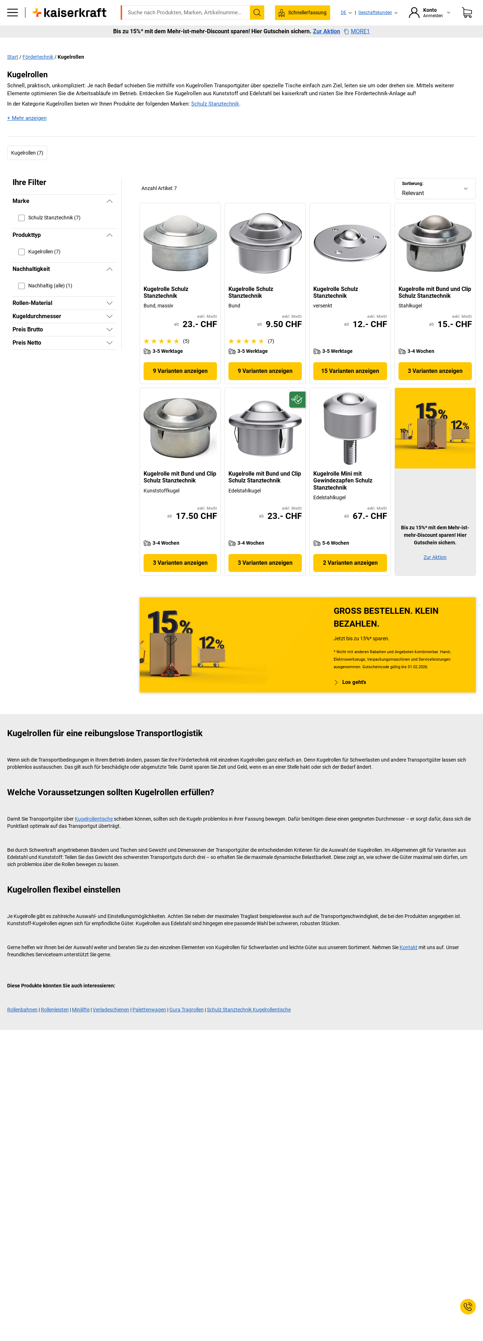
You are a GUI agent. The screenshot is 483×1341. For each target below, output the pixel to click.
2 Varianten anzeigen (350, 577)
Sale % (448, 44)
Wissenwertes (334, 44)
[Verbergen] (109, 216)
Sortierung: (412, 198)
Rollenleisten (55, 1024)
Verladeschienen (111, 1024)
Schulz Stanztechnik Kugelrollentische (249, 1024)
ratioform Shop (93, 44)
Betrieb (157, 44)
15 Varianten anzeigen (350, 386)
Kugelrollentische (94, 834)
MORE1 (357, 57)
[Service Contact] (468, 1307)
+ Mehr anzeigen (27, 133)
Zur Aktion (326, 57)
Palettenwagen (149, 1024)
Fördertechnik (38, 72)
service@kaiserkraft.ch (359, 5)
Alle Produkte (45, 44)
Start (12, 72)
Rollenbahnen (22, 1024)
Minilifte (81, 1024)
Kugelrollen (71, 72)
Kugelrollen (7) (27, 168)
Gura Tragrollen (186, 1024)
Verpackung (290, 44)
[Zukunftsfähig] (297, 415)
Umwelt (253, 44)
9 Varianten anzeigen (180, 386)
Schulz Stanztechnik (215, 119)
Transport (219, 44)
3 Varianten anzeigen (435, 386)
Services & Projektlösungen (395, 44)
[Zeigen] (109, 318)
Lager (187, 44)
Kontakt (408, 962)
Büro (129, 44)
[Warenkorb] (467, 23)
